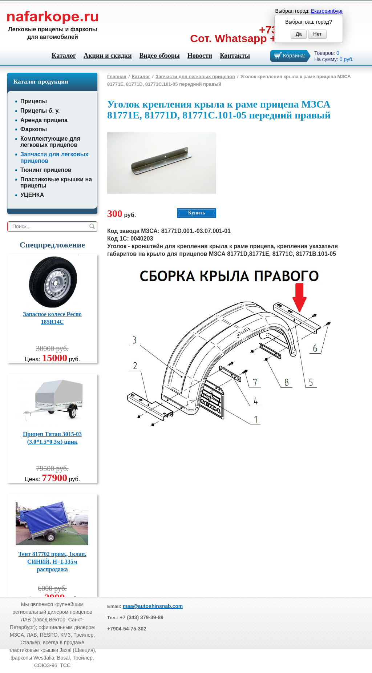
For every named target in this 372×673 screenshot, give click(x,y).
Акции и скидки (108, 55)
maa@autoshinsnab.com (153, 606)
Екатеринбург (327, 11)
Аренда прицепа (44, 120)
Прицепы (33, 101)
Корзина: (294, 55)
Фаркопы (33, 129)
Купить (196, 212)
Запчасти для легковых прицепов (195, 76)
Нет (317, 34)
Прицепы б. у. (40, 111)
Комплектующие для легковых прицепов (50, 142)
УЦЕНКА (32, 195)
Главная (116, 76)
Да (299, 34)
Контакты (235, 55)
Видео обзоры (160, 55)
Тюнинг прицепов (46, 170)
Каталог (64, 55)
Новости (199, 55)
